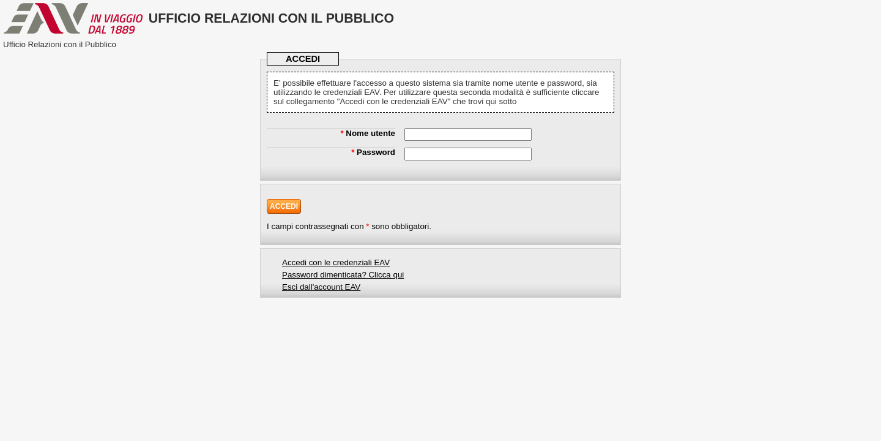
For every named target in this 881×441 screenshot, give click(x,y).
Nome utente (367, 133)
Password (373, 152)
